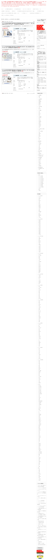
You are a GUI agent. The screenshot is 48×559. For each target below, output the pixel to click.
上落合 (39, 276)
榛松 (39, 427)
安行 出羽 (40, 387)
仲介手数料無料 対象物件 (42, 514)
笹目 (39, 477)
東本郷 (39, 444)
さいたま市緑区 (41, 185)
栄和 (39, 286)
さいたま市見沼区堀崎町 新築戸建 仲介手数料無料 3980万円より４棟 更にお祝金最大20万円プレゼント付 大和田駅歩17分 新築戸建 (18, 70)
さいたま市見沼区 (41, 179)
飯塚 (39, 454)
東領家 (39, 445)
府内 (39, 377)
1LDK (38, 77)
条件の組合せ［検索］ (40, 25)
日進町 (39, 229)
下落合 (39, 275)
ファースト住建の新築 (41, 500)
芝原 (39, 352)
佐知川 (39, 200)
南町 (39, 470)
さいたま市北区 (41, 177)
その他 (39, 217)
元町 (39, 303)
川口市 (39, 384)
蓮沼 (39, 272)
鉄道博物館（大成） (41, 168)
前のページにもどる (30, 93)
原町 (39, 399)
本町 (39, 459)
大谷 (39, 260)
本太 (39, 319)
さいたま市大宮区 (41, 178)
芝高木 (39, 415)
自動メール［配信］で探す (40, 29)
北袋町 (39, 251)
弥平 (39, 462)
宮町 (39, 239)
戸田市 (39, 190)
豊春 (39, 149)
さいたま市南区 (41, 184)
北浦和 (39, 133)
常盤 (39, 308)
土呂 (39, 107)
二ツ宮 (39, 212)
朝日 (39, 439)
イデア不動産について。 (25, 13)
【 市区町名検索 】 (40, 549)
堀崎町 (39, 271)
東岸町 (39, 316)
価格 (3, 21)
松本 (39, 332)
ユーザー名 (38, 40)
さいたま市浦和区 (41, 183)
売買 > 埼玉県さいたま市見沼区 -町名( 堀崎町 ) (11, 19)
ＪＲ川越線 (39, 110)
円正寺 (39, 324)
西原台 (39, 368)
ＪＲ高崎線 (39, 95)
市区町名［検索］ (39, 26)
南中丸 (39, 267)
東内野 (39, 443)
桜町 (39, 409)
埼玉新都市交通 (40, 167)
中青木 (39, 437)
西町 (39, 369)
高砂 (39, 305)
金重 (39, 363)
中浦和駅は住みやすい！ (41, 513)
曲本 (39, 326)
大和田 (39, 144)
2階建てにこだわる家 (41, 543)
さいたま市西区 (40, 195)
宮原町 (39, 221)
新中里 (39, 277)
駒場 (39, 302)
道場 (39, 297)
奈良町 (39, 228)
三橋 (39, 201)
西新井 (39, 205)
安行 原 (40, 385)
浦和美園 (40, 165)
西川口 (39, 138)
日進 (39, 112)
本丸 (39, 380)
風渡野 (39, 270)
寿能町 (39, 244)
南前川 (39, 448)
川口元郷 (40, 158)
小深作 (39, 259)
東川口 (39, 164)
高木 (39, 199)
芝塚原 (39, 419)
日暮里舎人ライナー (41, 154)
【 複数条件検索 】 (40, 547)
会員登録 (38, 48)
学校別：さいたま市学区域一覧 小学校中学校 (7, 15)
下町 (39, 237)
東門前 (39, 266)
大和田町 (40, 261)
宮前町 (39, 198)
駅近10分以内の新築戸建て (42, 544)
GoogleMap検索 (39, 550)
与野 (39, 132)
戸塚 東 (40, 403)
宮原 (39, 96)
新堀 (39, 426)
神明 (39, 309)
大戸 (39, 278)
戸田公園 (40, 117)
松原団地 (40, 153)
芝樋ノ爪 (40, 420)
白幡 (39, 343)
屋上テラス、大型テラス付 (42, 525)
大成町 (39, 226)
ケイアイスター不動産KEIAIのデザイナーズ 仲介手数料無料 (41, 493)
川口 (39, 139)
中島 (39, 293)
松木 (39, 353)
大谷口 (39, 337)
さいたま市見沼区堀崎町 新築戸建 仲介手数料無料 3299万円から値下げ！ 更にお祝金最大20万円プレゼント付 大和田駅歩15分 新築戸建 (18, 24)
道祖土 (39, 358)
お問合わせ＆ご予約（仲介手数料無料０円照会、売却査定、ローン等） (11, 13)
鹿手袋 (39, 331)
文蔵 (39, 344)
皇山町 (39, 304)
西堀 (39, 292)
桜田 (39, 288)
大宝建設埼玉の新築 (41, 522)
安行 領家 (40, 392)
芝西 (39, 416)
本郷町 (39, 232)
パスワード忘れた (42, 48)
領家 (39, 321)
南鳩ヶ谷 (40, 159)
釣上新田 (40, 370)
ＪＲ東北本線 (40, 106)
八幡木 (39, 450)
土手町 (39, 250)
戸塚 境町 (40, 402)
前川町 (39, 436)
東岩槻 (39, 148)
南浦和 (39, 102)
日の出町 (40, 376)
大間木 (39, 354)
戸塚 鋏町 (40, 404)
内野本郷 (40, 211)
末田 (39, 381)
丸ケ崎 (39, 254)
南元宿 (39, 298)
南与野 (39, 123)
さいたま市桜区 (40, 285)
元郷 (39, 398)
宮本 (39, 348)
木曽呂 (39, 461)
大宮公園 (40, 143)
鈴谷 (39, 283)
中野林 (39, 207)
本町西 (39, 281)
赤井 (39, 433)
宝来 (39, 216)
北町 (39, 471)
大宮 (39, 111)
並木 (39, 455)
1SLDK (41, 77)
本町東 (39, 282)
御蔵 (39, 256)
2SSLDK (42, 78)
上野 (39, 364)
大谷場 (39, 338)
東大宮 (39, 108)
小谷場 (39, 421)
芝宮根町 (40, 414)
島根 (39, 210)
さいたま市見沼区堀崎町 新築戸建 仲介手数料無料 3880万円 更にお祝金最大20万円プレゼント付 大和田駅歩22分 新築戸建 (18, 47)
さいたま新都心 (41, 131)
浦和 (39, 134)
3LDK (45, 78)
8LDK (38, 83)
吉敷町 (39, 238)
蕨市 (39, 189)
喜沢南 (39, 476)
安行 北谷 (40, 391)
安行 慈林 (40, 386)
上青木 (39, 422)
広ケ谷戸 (40, 327)
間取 (7, 21)
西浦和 (39, 100)
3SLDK (39, 79)
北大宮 (39, 142)
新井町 (39, 425)
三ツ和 (39, 410)
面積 (5, 21)
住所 (9, 21)
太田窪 (39, 336)
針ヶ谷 (39, 310)
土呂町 (39, 227)
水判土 (39, 204)
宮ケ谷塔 (40, 255)
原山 (39, 349)
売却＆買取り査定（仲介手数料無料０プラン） (36, 13)
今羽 (39, 169)
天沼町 (39, 249)
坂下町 (39, 408)
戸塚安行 (40, 163)
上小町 (39, 245)
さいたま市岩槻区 (40, 359)
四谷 (39, 330)
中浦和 (39, 122)
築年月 (11, 21)
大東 (39, 314)
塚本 (39, 294)
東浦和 (39, 103)
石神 (39, 432)
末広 (39, 460)
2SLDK (39, 78)
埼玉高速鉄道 (40, 157)
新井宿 (39, 162)
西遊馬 (39, 206)
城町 (39, 365)
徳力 (39, 374)
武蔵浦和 (40, 101)
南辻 (39, 375)
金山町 (39, 397)
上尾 (39, 97)
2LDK (44, 77)
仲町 (39, 315)
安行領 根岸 (40, 393)
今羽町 (39, 223)
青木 (39, 431)
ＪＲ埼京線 (39, 116)
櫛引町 (39, 222)
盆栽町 (39, 233)
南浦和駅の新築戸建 (41, 521)
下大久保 (40, 287)
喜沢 (39, 475)
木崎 (39, 320)
